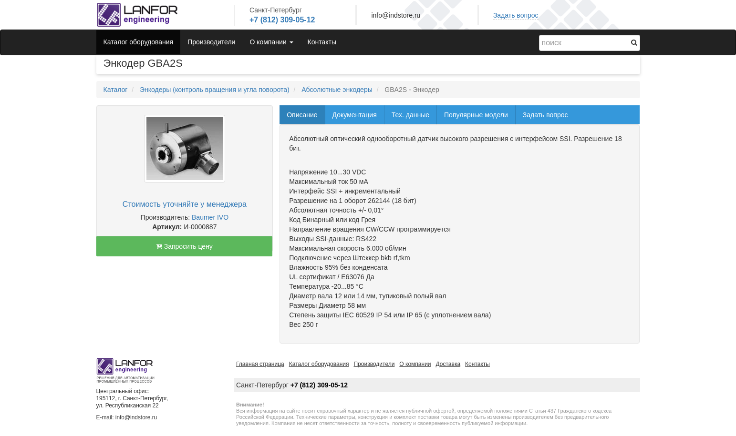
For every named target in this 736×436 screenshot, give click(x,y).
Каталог (116, 89)
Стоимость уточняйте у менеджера (185, 204)
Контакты (322, 42)
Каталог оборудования (139, 42)
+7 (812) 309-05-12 (282, 20)
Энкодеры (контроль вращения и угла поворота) (215, 89)
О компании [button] (271, 42)
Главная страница (260, 364)
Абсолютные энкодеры (337, 89)
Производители (211, 42)
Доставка (448, 364)
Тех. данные (410, 115)
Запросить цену (184, 246)
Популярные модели (476, 115)
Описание (302, 115)
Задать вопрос (516, 15)
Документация (354, 115)
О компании (415, 364)
